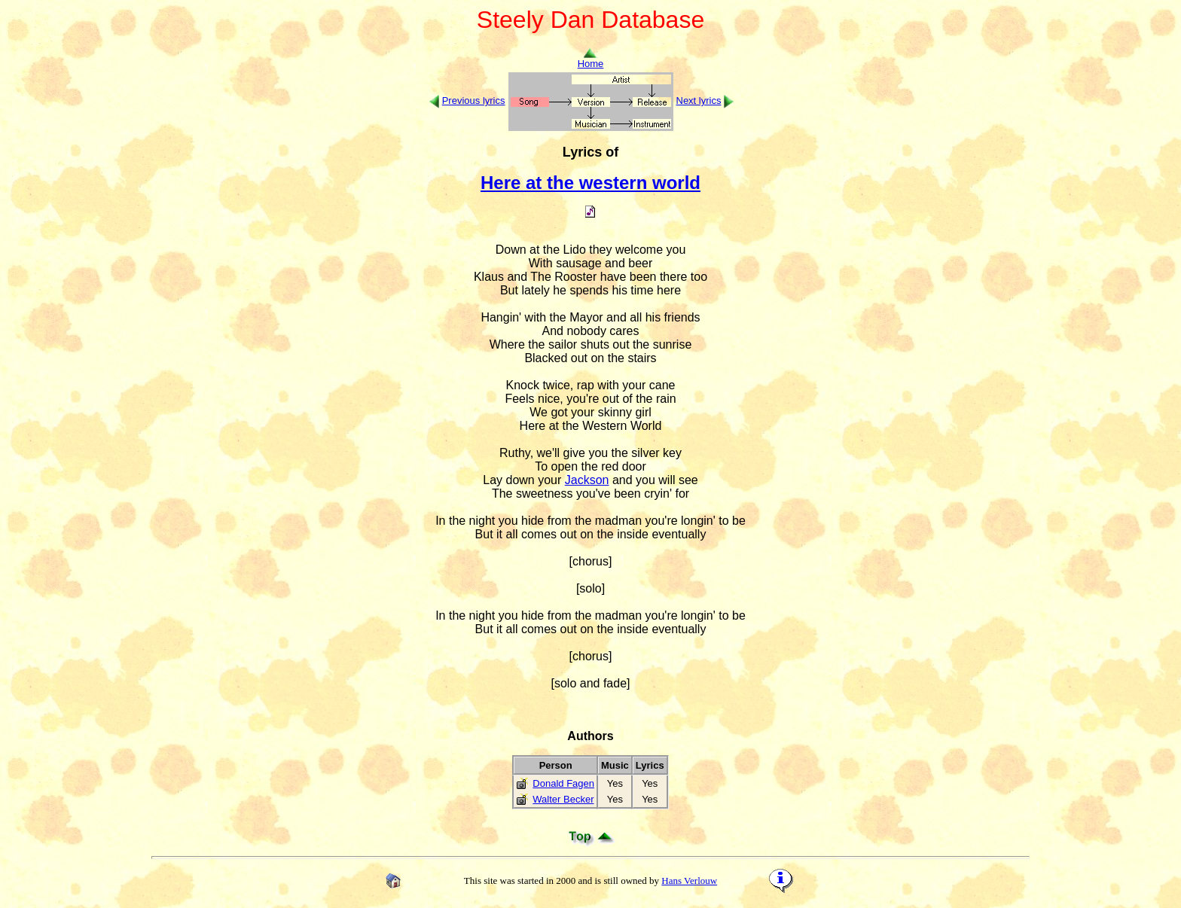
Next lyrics (699, 100)
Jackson (587, 480)
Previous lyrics (473, 100)
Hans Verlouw (689, 880)
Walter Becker (563, 799)
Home (591, 59)
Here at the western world (590, 182)
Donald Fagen (563, 783)
